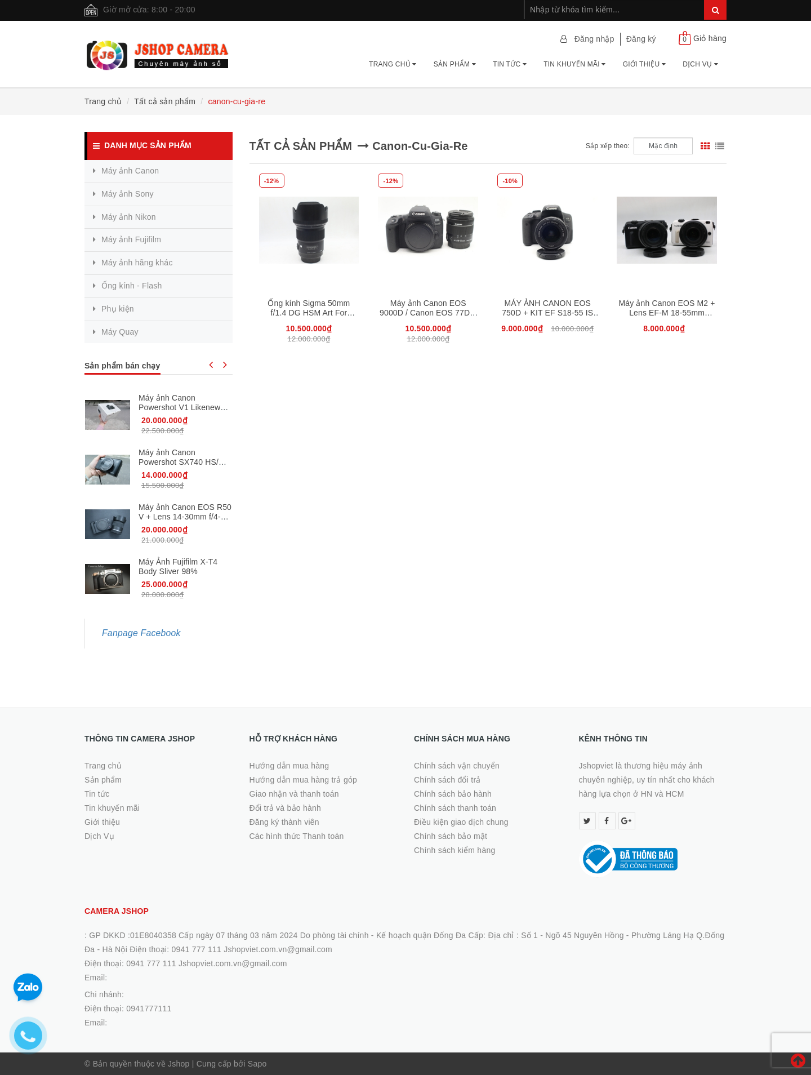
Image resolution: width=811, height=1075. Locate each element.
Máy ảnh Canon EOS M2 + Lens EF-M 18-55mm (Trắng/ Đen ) (667, 313)
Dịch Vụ (700, 64)
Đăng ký (641, 38)
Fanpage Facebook (141, 633)
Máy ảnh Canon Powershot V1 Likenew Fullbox (179, 407)
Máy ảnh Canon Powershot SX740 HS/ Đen (179, 462)
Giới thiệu (644, 64)
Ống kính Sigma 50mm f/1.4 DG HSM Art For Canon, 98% (309, 312)
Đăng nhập (594, 38)
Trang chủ (393, 64)
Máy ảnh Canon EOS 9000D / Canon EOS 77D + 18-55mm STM (428, 312)
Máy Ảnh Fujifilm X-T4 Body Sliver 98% (178, 566)
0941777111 (148, 1008)
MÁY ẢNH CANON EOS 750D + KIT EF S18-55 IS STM (547, 312)
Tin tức (510, 64)
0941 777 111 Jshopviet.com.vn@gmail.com (206, 963)
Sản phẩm (455, 64)
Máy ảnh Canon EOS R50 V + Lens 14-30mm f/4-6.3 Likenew (185, 516)
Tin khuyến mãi (574, 64)
